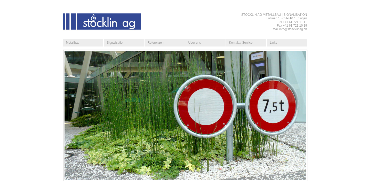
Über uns (194, 42)
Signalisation (115, 42)
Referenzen (156, 42)
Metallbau (72, 42)
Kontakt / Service (241, 42)
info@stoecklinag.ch (293, 29)
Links (273, 42)
